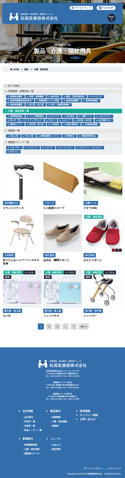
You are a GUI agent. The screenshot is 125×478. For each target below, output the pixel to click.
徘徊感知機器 (91, 124)
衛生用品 (55, 96)
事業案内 (28, 438)
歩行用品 (70, 116)
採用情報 (85, 411)
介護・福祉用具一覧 (18, 111)
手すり (52, 120)
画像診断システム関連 (49, 100)
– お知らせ (55, 445)
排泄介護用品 (72, 124)
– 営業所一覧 (29, 426)
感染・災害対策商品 (75, 96)
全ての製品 (14, 86)
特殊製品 (70, 136)
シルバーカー (105, 116)
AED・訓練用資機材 (60, 104)
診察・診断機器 (36, 96)
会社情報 (28, 411)
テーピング (96, 96)
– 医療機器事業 (30, 445)
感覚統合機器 (16, 96)
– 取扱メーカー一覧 (32, 430)
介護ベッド (86, 116)
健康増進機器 (92, 100)
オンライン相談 (89, 415)
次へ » (84, 326)
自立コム (14, 151)
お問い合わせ (87, 419)
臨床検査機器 (72, 100)
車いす (13, 120)
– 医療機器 (55, 417)
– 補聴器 (54, 426)
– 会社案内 (28, 417)
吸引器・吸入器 (36, 104)
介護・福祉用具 (41, 69)
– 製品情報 (55, 449)
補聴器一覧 (14, 130)
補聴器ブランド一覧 (18, 142)
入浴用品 (55, 124)
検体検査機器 (16, 104)
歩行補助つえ (105, 120)
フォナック (32, 147)
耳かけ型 (29, 136)
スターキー (15, 147)
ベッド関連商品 (36, 116)
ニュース (55, 438)
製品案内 (55, 411)
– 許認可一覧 (29, 421)
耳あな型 (14, 136)
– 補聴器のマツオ (31, 453)
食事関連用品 (16, 116)
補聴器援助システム (50, 136)
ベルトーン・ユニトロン (90, 147)
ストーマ (55, 116)
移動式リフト (16, 124)
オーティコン (66, 147)
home (16, 69)
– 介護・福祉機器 (58, 421)
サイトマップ (114, 468)
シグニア (49, 147)
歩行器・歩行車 (84, 120)
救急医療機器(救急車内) (21, 100)
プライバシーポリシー (93, 468)
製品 (26, 69)
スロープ (66, 120)
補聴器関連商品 (88, 136)
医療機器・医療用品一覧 (21, 91)
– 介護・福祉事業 (31, 449)
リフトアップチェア (32, 120)
